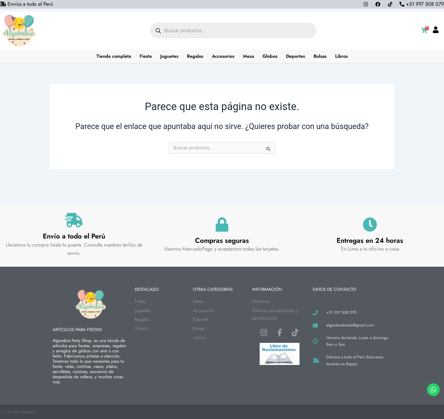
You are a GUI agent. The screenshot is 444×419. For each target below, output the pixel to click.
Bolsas (320, 56)
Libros (341, 56)
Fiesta (146, 56)
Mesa (248, 56)
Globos (269, 56)
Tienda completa (113, 56)
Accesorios (223, 56)
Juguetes (169, 56)
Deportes (295, 56)
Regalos (195, 56)
